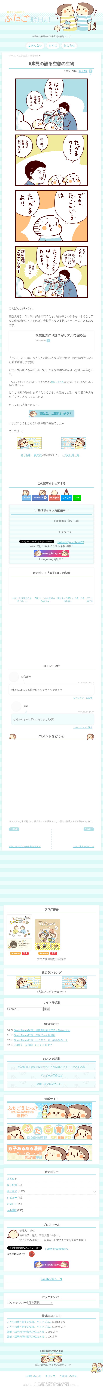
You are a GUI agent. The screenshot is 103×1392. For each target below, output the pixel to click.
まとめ (10, 1178)
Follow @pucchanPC (70, 542)
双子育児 (12, 1191)
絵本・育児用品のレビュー (51, 1084)
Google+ (54, 497)
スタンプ (50, 1376)
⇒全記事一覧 (71, 454)
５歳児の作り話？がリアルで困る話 (60, 335)
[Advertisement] (51, 469)
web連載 (12, 1210)
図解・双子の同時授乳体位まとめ (25, 1331)
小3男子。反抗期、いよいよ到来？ (33, 1045)
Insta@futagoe (51, 553)
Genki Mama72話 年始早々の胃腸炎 (34, 1035)
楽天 (25, 953)
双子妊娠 (12, 1184)
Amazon (15, 953)
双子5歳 (83, 71)
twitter (27, 497)
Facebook (40, 497)
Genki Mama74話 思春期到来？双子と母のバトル (42, 1030)
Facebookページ (51, 1279)
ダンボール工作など (51, 1075)
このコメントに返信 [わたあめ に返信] (82, 698)
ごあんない (35, 45)
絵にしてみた (57, 382)
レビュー (12, 1197)
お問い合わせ (33, 1376)
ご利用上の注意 (68, 1376)
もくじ (53, 45)
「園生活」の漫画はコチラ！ (54, 413)
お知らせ (12, 1204)
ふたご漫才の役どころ (83, 839)
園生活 (38, 454)
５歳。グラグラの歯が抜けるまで (25, 839)
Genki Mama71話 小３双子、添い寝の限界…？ (41, 1040)
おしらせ (69, 45)
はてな (66, 497)
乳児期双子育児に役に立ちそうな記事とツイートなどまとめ (51, 1066)
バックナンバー (17, 1302)
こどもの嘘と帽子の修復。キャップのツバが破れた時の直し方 (29, 1321)
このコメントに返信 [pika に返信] (82, 727)
